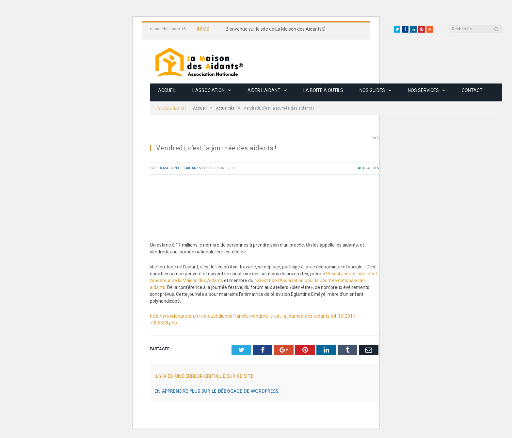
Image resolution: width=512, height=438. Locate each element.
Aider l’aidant (264, 90)
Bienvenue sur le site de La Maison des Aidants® (276, 29)
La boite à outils (323, 90)
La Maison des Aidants (179, 168)
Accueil (167, 90)
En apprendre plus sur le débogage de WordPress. (217, 391)
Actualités (368, 168)
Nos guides (372, 90)
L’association (208, 90)
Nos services (423, 90)
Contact (472, 90)
